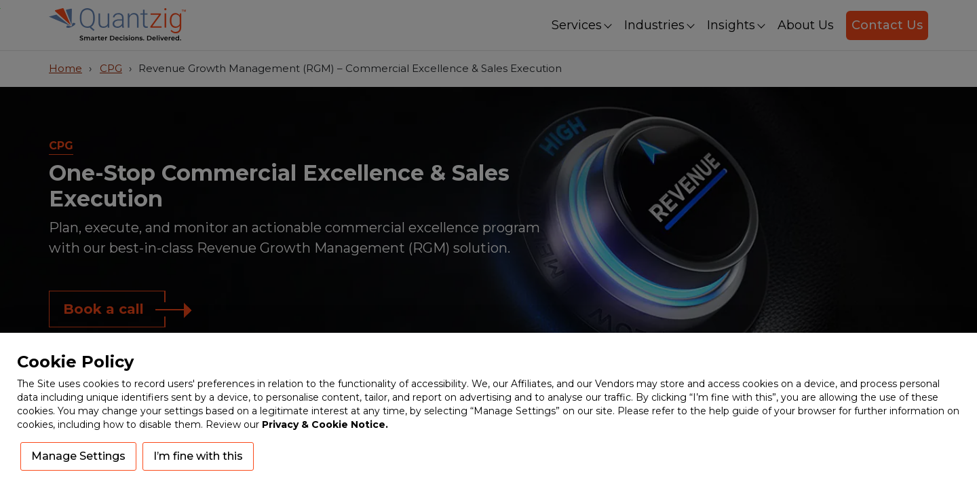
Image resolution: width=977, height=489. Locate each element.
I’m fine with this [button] (198, 456)
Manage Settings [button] (78, 456)
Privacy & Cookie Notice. (325, 424)
